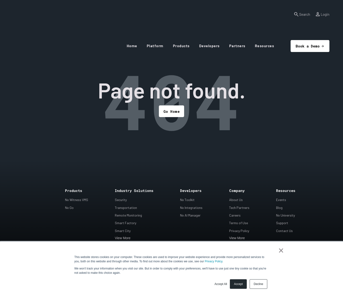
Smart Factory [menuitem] (125, 223)
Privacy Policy (213, 261)
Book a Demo (297, 31)
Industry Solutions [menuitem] (134, 191)
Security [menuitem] (121, 200)
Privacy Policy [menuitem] (239, 231)
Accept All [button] (221, 284)
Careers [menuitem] (235, 215)
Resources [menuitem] (285, 191)
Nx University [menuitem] (285, 215)
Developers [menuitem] (191, 191)
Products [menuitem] (73, 191)
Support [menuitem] (282, 223)
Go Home (171, 111)
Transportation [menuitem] (126, 208)
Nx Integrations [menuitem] (191, 208)
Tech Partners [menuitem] (239, 208)
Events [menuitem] (281, 200)
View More (123, 238)
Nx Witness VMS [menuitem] (76, 200)
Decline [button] (258, 284)
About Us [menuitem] (236, 200)
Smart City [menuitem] (123, 231)
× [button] (281, 250)
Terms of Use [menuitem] (238, 223)
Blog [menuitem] (279, 208)
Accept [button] (238, 284)
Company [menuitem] (237, 191)
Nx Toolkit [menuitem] (187, 200)
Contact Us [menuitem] (284, 231)
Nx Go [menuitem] (69, 208)
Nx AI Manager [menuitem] (190, 215)
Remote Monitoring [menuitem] (128, 215)
